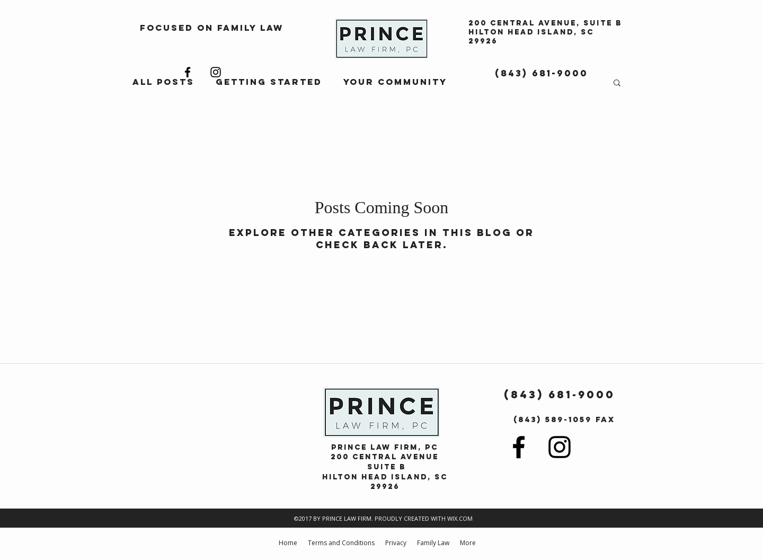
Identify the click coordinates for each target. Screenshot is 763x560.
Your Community (395, 82)
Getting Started (269, 82)
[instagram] (216, 72)
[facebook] (187, 72)
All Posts (163, 82)
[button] (617, 83)
